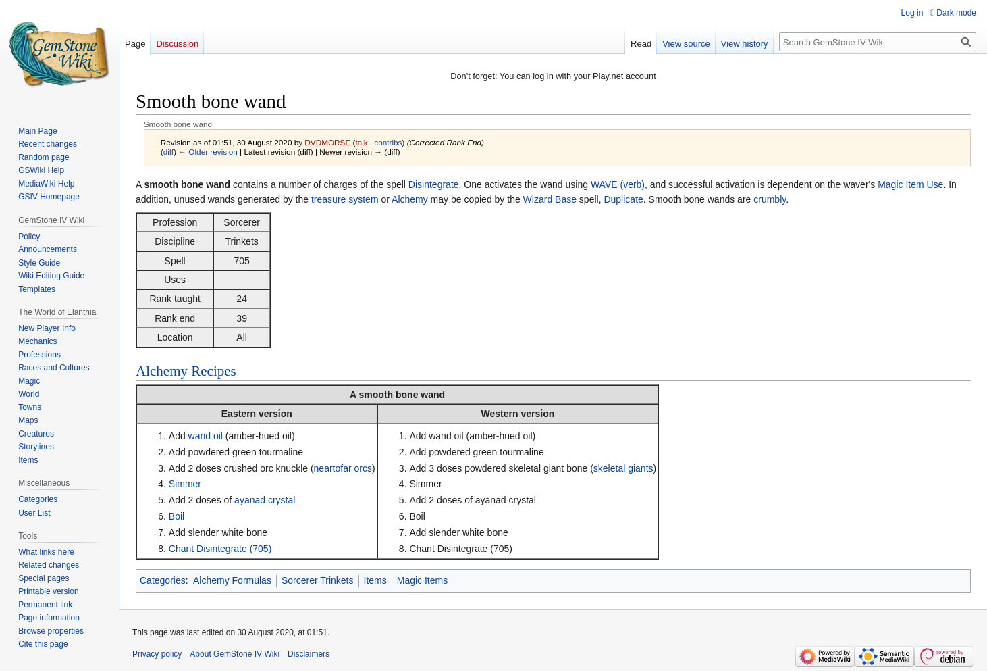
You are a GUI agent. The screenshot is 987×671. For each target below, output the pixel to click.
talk (361, 142)
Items (375, 580)
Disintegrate (433, 184)
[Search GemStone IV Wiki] (877, 41)
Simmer (185, 483)
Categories (163, 580)
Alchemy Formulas (232, 580)
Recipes (213, 371)
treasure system (345, 199)
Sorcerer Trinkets (318, 580)
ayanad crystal (264, 500)
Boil (176, 516)
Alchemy (410, 199)
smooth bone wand (402, 394)
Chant (181, 548)
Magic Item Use (910, 184)
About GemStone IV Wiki (234, 654)
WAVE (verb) (618, 184)
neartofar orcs (343, 468)
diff (168, 151)
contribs (388, 142)
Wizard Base (550, 199)
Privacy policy (157, 654)
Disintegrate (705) (233, 548)
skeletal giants (623, 468)
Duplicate (623, 199)
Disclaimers (308, 654)
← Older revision (208, 151)
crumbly (769, 199)
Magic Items (422, 580)
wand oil (205, 435)
